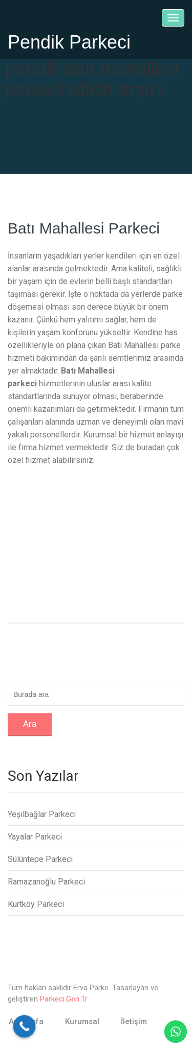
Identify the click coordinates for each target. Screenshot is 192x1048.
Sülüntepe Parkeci (40, 859)
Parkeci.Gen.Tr (64, 999)
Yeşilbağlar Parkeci (42, 814)
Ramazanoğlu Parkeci (46, 882)
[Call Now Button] (24, 1026)
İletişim (134, 1021)
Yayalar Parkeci (35, 837)
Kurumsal (82, 1021)
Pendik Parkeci (69, 42)
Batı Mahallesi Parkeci (84, 228)
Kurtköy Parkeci (36, 904)
